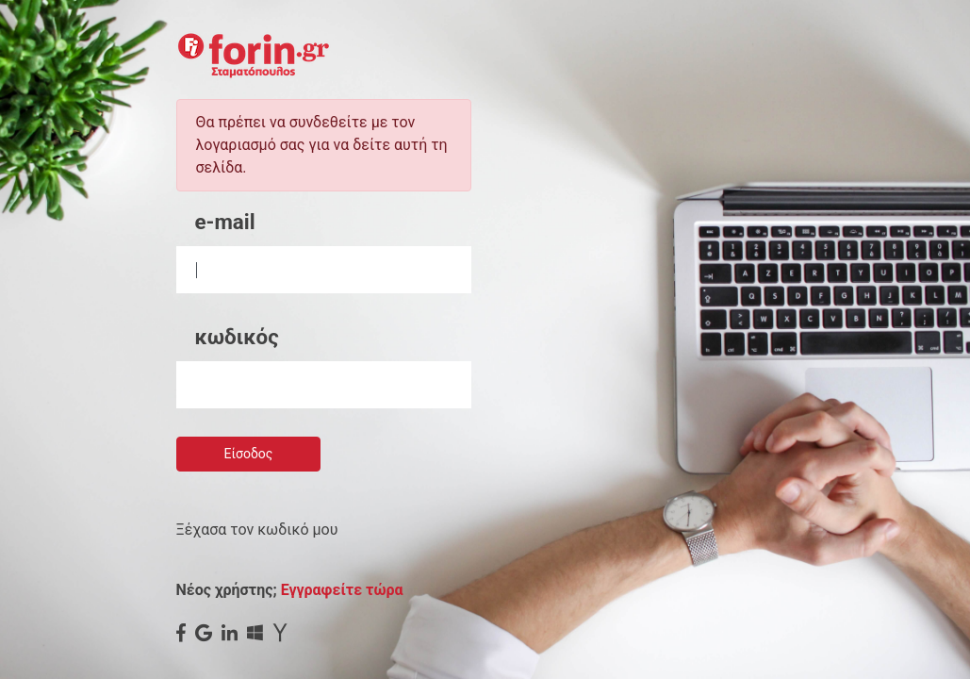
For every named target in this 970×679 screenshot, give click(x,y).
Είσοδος (248, 453)
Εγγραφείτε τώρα (342, 590)
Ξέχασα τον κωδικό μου (257, 529)
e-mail (225, 221)
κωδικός (237, 336)
